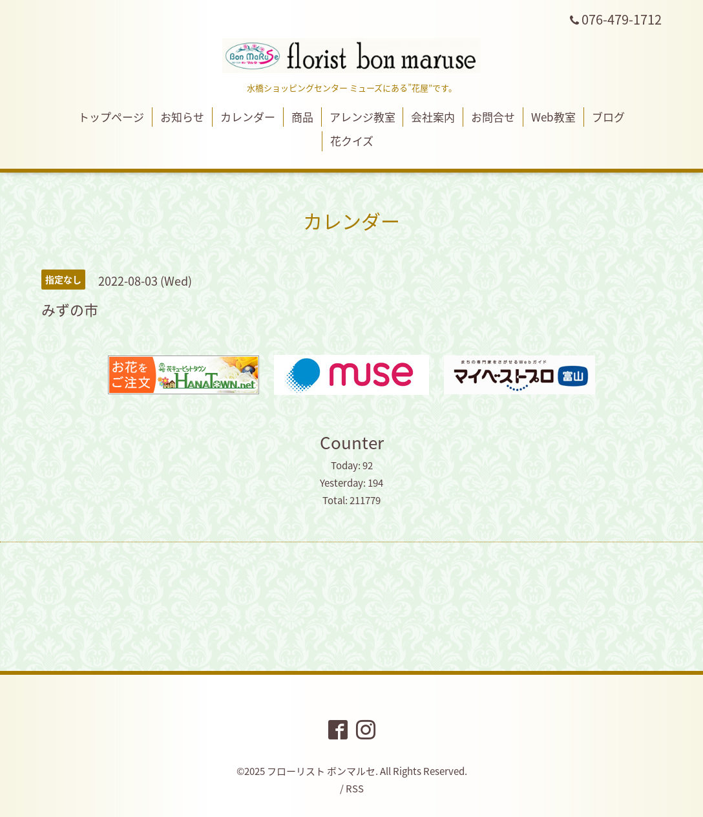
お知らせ (182, 117)
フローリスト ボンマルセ (321, 771)
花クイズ (351, 141)
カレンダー (247, 117)
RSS (355, 788)
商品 (302, 117)
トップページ (111, 117)
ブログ (608, 117)
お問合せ (493, 117)
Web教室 (553, 117)
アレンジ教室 (362, 117)
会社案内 (433, 117)
